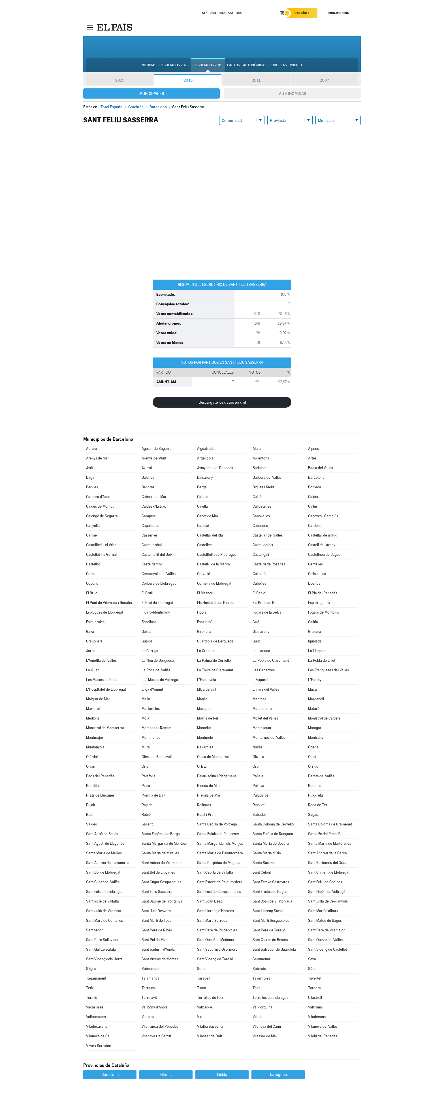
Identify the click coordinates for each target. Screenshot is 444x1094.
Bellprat (148, 487)
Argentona (261, 458)
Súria (312, 969)
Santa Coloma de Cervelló (273, 824)
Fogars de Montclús (323, 612)
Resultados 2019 (207, 65)
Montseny (315, 738)
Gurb (256, 641)
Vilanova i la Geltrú (156, 1036)
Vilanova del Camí (267, 1027)
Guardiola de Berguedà (215, 641)
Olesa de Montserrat (213, 757)
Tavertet (314, 978)
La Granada (206, 651)
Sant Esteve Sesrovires (271, 882)
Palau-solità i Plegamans (216, 776)
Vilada (257, 1017)
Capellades (150, 526)
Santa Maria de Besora (271, 844)
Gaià (256, 622)
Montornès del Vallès (269, 738)
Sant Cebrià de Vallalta (215, 872)
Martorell (93, 709)
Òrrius (313, 767)
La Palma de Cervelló (214, 661)
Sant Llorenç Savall (268, 911)
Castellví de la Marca (213, 564)
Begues (92, 487)
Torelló (91, 998)
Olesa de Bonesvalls (157, 757)
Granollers (94, 641)
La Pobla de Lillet (321, 661)
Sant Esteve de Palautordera (219, 882)
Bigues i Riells (263, 487)
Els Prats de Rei (265, 603)
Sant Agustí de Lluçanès (105, 844)
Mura (146, 747)
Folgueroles (95, 622)
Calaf (257, 497)
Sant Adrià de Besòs (102, 834)
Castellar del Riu (210, 535)
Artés (312, 458)
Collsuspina (317, 574)
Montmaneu (151, 738)
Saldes (91, 824)
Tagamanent (96, 978)
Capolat (203, 526)
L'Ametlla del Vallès (101, 661)
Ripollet (258, 805)
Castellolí (93, 564)
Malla (146, 699)
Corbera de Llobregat (159, 584)
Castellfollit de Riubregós (216, 555)
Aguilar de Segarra (157, 449)
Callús (313, 507)
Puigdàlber (261, 795)
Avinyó (147, 468)
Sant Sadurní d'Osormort (217, 950)
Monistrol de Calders (324, 718)
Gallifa (313, 622)
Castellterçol (152, 564)
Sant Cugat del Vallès (102, 882)
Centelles (315, 564)
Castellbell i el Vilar (101, 545)
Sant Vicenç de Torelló (215, 959)
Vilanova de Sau (99, 1036)
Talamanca (150, 978)
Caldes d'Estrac (154, 507)
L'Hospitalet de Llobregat (106, 690)
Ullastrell (315, 998)
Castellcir (204, 545)
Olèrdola (93, 757)
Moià (145, 718)
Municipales (151, 93)
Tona (257, 988)
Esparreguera (319, 603)
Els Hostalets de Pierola (215, 603)
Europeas (278, 65)
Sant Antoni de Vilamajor (161, 863)
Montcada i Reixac (156, 728)
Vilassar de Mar (265, 1036)
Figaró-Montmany (156, 612)
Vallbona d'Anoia (155, 1007)
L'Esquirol (260, 680)
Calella (202, 507)
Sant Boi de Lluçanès (158, 872)
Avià (89, 468)
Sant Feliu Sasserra (157, 892)
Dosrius (314, 584)
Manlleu (203, 699)
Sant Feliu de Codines (325, 882)
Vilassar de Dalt (209, 1036)
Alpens (313, 449)
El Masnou (205, 593)
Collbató (259, 574)
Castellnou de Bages (324, 555)
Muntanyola (95, 747)
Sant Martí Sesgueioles (271, 921)
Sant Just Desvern (156, 911)
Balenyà (148, 478)
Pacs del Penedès (100, 776)
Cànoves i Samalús (323, 516)
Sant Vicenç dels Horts (104, 959)
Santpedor (94, 930)
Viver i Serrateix (99, 1046)
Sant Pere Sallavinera (103, 940)
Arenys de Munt (154, 458)
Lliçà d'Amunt (152, 690)
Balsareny (205, 478)
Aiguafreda (206, 449)
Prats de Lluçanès (100, 795)
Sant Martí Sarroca (212, 921)
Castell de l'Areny (321, 545)
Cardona (315, 526)
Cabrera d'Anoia (99, 497)
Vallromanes (96, 1017)
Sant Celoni (262, 872)
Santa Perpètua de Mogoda (218, 863)
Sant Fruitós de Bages (270, 892)
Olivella (258, 757)
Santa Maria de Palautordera (220, 853)
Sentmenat (261, 959)
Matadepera (262, 709)
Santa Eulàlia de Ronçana (273, 834)
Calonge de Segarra (102, 516)
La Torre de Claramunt (215, 670)
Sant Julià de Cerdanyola (328, 901)
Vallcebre (204, 1007)
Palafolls (148, 776)
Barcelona (316, 478)
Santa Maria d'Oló (267, 853)
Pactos (233, 65)
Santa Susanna (265, 863)
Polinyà (258, 786)
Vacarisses (94, 1007)
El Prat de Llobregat (157, 603)
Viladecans (317, 1017)
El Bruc (91, 593)
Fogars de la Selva (267, 612)
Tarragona (278, 1074)
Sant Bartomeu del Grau (327, 863)
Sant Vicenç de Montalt (160, 959)
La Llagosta (317, 651)
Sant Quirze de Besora (270, 940)
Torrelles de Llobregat (270, 998)
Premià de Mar (209, 795)
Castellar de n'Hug (322, 535)
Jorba (90, 651)
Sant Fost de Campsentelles (219, 892)
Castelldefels (263, 545)
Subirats (259, 969)
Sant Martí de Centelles (104, 921)
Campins (148, 516)
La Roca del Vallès (156, 670)
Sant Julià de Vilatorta (103, 911)
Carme (91, 535)
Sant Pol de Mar (154, 940)
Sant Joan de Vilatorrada (272, 901)
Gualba (147, 641)
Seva (312, 959)
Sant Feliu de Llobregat (104, 892)
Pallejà (258, 776)
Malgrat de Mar (98, 699)
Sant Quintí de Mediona (215, 940)
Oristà (202, 767)
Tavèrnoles (261, 978)
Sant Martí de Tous (156, 921)
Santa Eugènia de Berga (161, 834)
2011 (256, 80)
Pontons (314, 786)
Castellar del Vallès (268, 535)
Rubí (89, 815)
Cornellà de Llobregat (214, 584)
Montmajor (94, 738)
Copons (92, 584)
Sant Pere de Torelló (269, 930)
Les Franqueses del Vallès (328, 670)
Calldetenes (262, 507)
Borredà (314, 487)
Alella (257, 449)
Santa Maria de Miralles (160, 853)
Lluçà (312, 690)
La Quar (92, 670)
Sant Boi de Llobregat (103, 872)
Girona (166, 1074)
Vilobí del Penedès (322, 1036)
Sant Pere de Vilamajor (326, 930)
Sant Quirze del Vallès (325, 940)
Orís (145, 767)
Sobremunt (150, 969)
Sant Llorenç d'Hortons (215, 911)
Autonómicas (292, 93)
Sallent (147, 824)
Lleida (222, 1074)
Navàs (257, 747)
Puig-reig (315, 795)
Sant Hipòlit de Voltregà (326, 892)
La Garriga (150, 651)
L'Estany (314, 680)
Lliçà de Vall (206, 690)
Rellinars (204, 805)
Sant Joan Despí (210, 901)
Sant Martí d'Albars (323, 911)
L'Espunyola (206, 680)
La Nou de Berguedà (158, 661)
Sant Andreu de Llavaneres (107, 863)
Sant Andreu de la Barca (327, 853)
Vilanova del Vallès (323, 1027)
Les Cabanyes (264, 670)
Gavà (90, 632)
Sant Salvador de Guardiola (274, 950)
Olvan (90, 767)
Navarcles (205, 747)
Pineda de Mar (208, 786)
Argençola (205, 458)
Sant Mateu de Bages (325, 921)
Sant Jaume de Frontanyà (162, 901)
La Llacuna (261, 651)
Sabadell (259, 815)
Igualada (315, 641)
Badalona (260, 468)
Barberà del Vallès (267, 478)
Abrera (91, 449)
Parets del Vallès (321, 776)
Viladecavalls (96, 1027)
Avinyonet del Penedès (215, 468)
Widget (296, 65)
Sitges (91, 969)
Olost (312, 757)
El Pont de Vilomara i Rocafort (110, 603)
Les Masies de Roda (102, 680)
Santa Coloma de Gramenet (330, 824)
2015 (188, 80)
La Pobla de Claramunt (271, 661)
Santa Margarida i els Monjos (220, 844)
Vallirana (315, 1007)
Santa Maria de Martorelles (329, 844)
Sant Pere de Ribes (157, 930)
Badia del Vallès (320, 468)
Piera (146, 786)
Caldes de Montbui (100, 507)
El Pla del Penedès (322, 593)
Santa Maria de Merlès (104, 853)
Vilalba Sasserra (210, 1027)
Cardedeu (260, 526)
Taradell (203, 978)
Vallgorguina (262, 1007)
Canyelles (93, 526)
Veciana (148, 1017)
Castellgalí (261, 555)
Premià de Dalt (153, 795)
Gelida (146, 632)
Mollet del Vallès (265, 718)
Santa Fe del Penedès (325, 834)
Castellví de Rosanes (269, 564)
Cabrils (202, 497)
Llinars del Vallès (266, 690)
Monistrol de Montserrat (105, 728)
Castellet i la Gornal (101, 555)
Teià (89, 988)
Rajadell (148, 805)
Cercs (90, 574)
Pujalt (90, 805)
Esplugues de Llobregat (104, 612)
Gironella (204, 632)
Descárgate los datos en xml (222, 402)
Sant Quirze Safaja (101, 950)
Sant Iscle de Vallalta (102, 901)
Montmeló (205, 738)
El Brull (147, 593)
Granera (314, 632)
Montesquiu (262, 728)
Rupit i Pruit (206, 815)
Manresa (259, 699)
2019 (119, 80)
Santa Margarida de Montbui (164, 844)
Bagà (90, 478)
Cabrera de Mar (154, 497)
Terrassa (149, 988)
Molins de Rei (207, 718)
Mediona (93, 718)
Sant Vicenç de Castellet (327, 950)
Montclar (204, 728)
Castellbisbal (152, 545)
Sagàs (313, 815)
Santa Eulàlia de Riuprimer (218, 834)
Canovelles (261, 516)
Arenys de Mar (97, 458)
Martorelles (151, 709)
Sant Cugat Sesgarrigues (161, 882)
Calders (314, 497)
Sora (201, 969)
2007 (324, 80)
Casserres (150, 535)
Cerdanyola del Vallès (159, 574)
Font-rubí (204, 622)
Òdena (313, 747)
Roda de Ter (317, 805)
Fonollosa (149, 622)
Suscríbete (303, 13)
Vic (199, 1017)
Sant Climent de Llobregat (328, 872)
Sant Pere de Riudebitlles (217, 930)
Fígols (201, 612)
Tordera (314, 988)
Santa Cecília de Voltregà (217, 824)
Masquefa (205, 709)
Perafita (92, 786)
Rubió (146, 815)
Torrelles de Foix (210, 998)
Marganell (316, 699)
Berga (202, 487)
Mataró (313, 709)
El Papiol (259, 593)
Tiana (201, 988)
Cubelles (259, 584)
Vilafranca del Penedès (160, 1027)
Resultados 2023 (174, 65)
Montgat (314, 728)
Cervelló (203, 574)
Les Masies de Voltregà (160, 680)
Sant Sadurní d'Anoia (158, 950)
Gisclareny (261, 632)
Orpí (256, 767)
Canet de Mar (207, 516)
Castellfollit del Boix (157, 555)
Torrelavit (149, 998)
